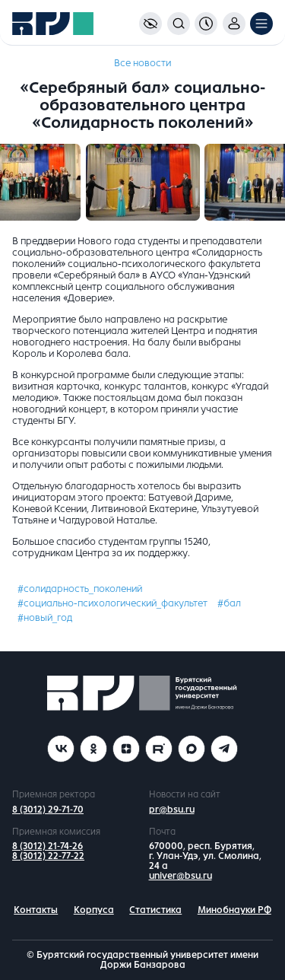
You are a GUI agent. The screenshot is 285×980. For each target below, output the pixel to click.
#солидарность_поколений (79, 589)
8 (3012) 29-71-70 (48, 809)
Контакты (36, 910)
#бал (229, 603)
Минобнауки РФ (234, 910)
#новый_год (44, 617)
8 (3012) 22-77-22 (48, 856)
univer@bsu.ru (180, 875)
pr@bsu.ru (172, 809)
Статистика (155, 910)
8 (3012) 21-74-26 (47, 846)
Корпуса (94, 910)
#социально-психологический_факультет (112, 603)
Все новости (142, 63)
